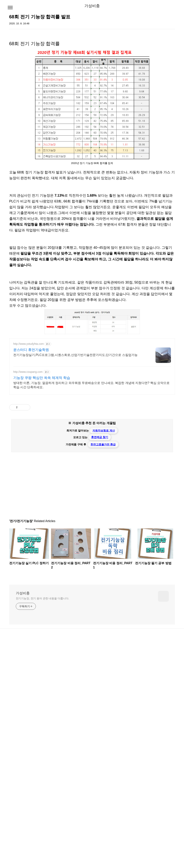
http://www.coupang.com (28, 480)
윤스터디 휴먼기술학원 (31, 458)
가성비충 (92, 6)
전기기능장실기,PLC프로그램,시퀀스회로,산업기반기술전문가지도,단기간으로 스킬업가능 (75, 463)
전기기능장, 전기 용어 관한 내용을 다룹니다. (42, 706)
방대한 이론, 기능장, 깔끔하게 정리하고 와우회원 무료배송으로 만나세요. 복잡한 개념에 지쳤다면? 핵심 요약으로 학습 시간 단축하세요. (91, 493)
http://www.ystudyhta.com (28, 452)
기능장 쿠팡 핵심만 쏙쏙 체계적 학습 (41, 486)
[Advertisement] (92, 266)
